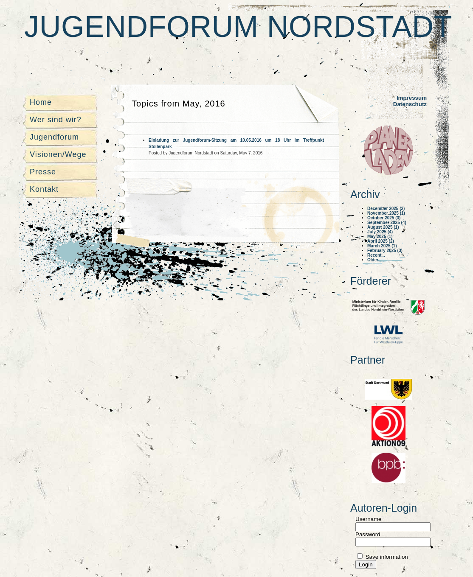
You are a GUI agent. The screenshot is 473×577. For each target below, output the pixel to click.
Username (368, 519)
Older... (374, 260)
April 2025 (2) (380, 241)
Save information (386, 557)
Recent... (376, 255)
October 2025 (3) (383, 218)
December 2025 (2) (386, 208)
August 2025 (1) (383, 227)
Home (41, 102)
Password (367, 534)
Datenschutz (410, 104)
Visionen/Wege (58, 154)
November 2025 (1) (386, 213)
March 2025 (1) (382, 246)
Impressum (412, 98)
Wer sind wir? (56, 119)
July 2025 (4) (380, 232)
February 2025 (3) (385, 250)
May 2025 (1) (379, 236)
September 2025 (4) (386, 222)
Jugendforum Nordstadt (238, 26)
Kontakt (44, 189)
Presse (43, 172)
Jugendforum (54, 137)
